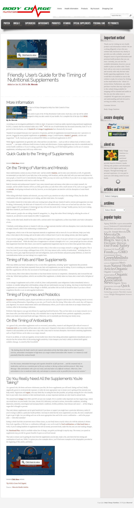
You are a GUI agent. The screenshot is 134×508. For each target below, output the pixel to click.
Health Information (71, 9)
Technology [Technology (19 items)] (108, 292)
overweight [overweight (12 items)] (117, 286)
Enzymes (9, 300)
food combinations (68, 424)
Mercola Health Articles (20, 487)
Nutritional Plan (14, 430)
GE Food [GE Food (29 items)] (115, 249)
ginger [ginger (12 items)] (116, 253)
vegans (28, 392)
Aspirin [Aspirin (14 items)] (119, 224)
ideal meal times (82, 424)
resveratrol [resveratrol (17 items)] (115, 289)
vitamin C (67, 135)
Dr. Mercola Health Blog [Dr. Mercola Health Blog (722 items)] (115, 237)
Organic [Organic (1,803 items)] (121, 268)
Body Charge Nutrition (111, 502)
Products (84, 9)
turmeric (74, 135)
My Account (95, 9)
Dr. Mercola (33, 84)
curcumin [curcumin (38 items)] (117, 229)
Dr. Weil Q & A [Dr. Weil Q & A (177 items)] (120, 240)
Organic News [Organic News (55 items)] (120, 283)
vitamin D (31, 129)
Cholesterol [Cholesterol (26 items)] (113, 226)
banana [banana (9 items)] (106, 226)
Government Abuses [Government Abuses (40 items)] (113, 255)
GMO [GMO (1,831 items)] (122, 252)
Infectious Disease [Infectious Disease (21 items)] (111, 260)
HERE (85, 116)
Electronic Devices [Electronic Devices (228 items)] (115, 243)
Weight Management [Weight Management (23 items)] (117, 294)
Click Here (15, 163)
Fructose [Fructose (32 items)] (107, 249)
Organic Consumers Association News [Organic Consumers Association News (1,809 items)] (116, 278)
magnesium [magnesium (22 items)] (114, 263)
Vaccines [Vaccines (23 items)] (122, 292)
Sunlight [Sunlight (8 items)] (128, 289)
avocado (11, 189)
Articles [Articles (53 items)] (113, 223)
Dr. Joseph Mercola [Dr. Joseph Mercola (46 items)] (117, 232)
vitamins (54, 173)
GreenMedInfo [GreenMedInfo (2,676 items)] (116, 257)
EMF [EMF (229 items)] (107, 245)
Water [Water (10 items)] (107, 294)
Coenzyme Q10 (11, 328)
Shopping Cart (107, 9)
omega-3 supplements (45, 129)
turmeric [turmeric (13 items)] (116, 292)
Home (59, 9)
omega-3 (22, 399)
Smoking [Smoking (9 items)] (122, 289)
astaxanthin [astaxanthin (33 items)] (127, 223)
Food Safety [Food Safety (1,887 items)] (119, 245)
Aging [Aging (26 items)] (106, 223)
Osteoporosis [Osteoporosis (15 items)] (108, 286)
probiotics (43, 135)
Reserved (129, 502)
